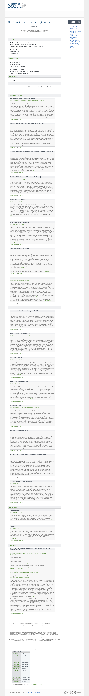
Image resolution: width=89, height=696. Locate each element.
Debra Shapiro (16, 681)
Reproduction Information (34, 692)
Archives (36, 14)
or (76, 14)
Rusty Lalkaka (16, 672)
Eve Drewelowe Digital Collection (17, 69)
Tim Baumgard (16, 668)
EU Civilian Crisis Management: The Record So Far (21, 48)
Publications (27, 14)
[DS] (25, 326)
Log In (79, 14)
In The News (12, 84)
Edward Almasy (16, 657)
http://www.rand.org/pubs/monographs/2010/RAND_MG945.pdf (23, 179)
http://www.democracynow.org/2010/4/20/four (19, 577)
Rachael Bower (16, 660)
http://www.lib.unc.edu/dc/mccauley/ (17, 383)
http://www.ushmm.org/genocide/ (17, 224)
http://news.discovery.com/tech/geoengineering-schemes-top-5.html (24, 572)
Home (9, 14)
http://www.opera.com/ (15, 528)
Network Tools (13, 76)
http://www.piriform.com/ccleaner (17, 512)
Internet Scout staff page (37, 684)
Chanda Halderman (17, 655)
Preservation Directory (15, 68)
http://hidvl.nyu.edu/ (14, 483)
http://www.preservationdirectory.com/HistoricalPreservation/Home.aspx (24, 407)
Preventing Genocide (14, 51)
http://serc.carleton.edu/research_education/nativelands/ (21, 125)
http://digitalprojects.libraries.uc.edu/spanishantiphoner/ (21, 335)
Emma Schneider (16, 677)
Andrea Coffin (16, 662)
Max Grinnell (15, 653)
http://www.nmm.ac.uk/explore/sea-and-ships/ (19, 280)
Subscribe (72, 47)
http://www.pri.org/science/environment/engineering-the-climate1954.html (25, 563)
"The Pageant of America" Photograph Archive (20, 42)
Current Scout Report (74, 26)
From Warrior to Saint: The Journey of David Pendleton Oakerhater (24, 71)
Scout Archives (73, 29)
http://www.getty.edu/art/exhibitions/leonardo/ (19, 313)
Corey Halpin (15, 670)
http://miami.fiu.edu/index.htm (16, 201)
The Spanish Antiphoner (15, 62)
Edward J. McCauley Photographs (17, 66)
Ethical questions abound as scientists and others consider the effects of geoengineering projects (31, 86)
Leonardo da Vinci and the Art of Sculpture (19, 61)
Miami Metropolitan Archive (16, 49)
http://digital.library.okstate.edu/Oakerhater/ (19, 456)
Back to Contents (13, 119)
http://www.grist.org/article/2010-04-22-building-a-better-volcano (23, 559)
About (44, 14)
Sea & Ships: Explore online (16, 55)
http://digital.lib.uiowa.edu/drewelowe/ (18, 432)
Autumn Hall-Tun (16, 666)
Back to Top (20, 119)
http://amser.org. (48, 144)
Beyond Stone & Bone (15, 64)
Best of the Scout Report (75, 31)
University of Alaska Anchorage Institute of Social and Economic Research (26, 46)
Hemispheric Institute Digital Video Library (19, 73)
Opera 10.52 (12, 80)
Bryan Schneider (16, 664)
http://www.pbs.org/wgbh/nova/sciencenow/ (19, 250)
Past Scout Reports (74, 28)
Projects (17, 14)
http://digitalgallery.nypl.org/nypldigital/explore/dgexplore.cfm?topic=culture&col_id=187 (28, 100)
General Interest (13, 58)
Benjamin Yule (16, 675)
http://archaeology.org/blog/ (16, 359)
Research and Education (15, 40)
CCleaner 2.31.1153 (14, 79)
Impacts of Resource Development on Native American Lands (23, 44)
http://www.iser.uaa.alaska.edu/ (16, 153)
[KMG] (50, 117)
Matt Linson (15, 679)
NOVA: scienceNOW (14, 53)
